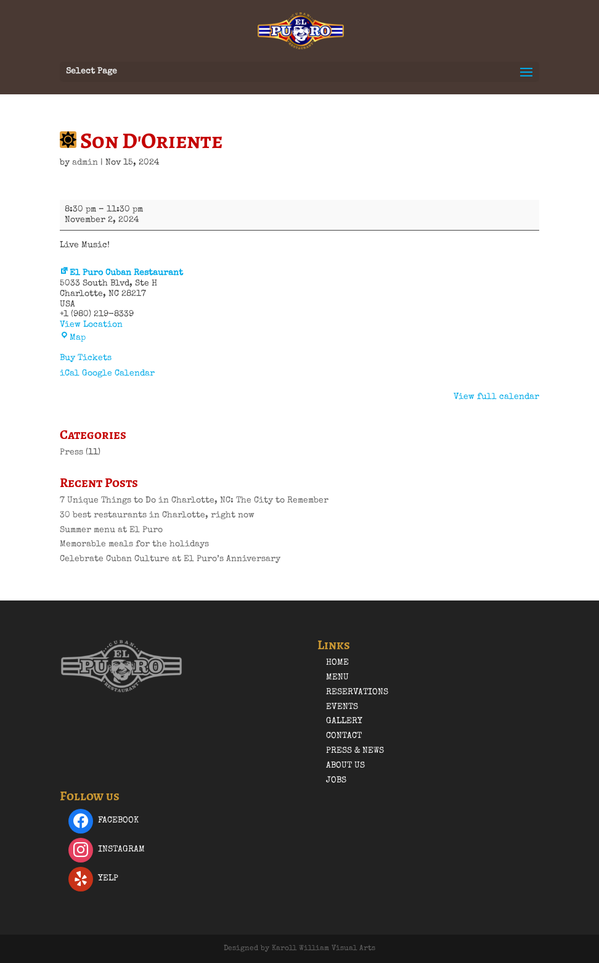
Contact (344, 736)
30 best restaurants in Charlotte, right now (157, 515)
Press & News (355, 751)
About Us (345, 765)
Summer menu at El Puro (111, 530)
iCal (69, 373)
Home (337, 662)
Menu (337, 677)
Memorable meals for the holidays (134, 544)
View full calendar (496, 397)
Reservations (357, 692)
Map (73, 338)
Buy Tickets (86, 358)
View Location (91, 325)
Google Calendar (118, 373)
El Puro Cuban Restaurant (121, 273)
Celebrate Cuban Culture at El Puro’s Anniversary (170, 559)
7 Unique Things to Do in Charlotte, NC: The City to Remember (194, 500)
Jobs (336, 780)
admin (85, 162)
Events (342, 707)
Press (71, 452)
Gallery (344, 721)
